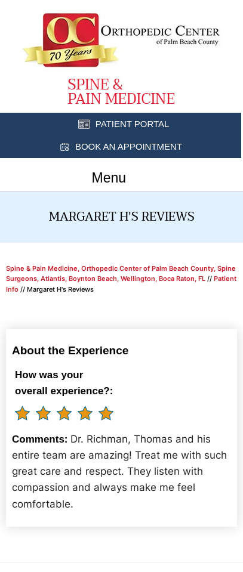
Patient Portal (133, 124)
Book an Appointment (128, 146)
